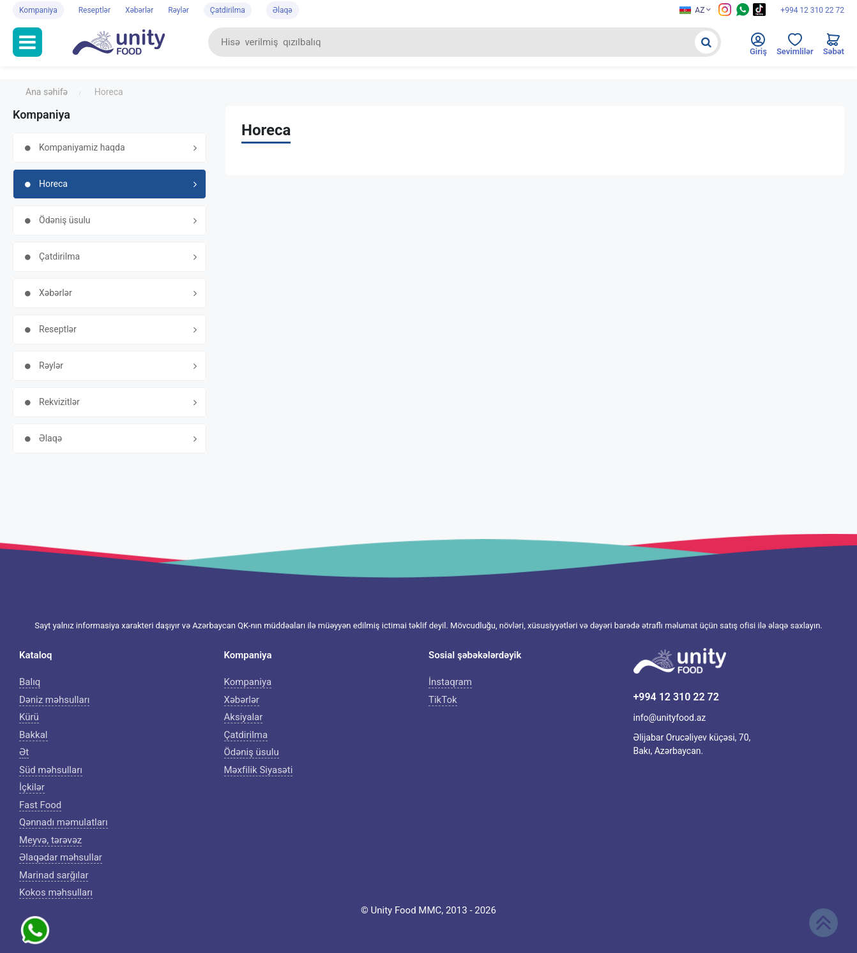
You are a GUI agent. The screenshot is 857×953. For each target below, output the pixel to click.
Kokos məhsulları (56, 892)
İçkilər (32, 787)
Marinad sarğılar (53, 875)
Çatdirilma (227, 10)
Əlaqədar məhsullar (60, 857)
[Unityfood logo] (125, 42)
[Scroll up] (823, 922)
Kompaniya (38, 10)
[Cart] (833, 47)
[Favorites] (795, 47)
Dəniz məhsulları (54, 700)
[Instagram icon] (724, 13)
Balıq (29, 682)
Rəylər (178, 10)
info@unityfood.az (669, 718)
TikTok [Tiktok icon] (442, 700)
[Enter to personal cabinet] (758, 47)
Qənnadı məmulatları (63, 822)
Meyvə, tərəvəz (50, 840)
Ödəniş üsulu (251, 752)
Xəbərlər (139, 10)
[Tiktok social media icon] (759, 13)
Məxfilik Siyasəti (258, 770)
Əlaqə (282, 10)
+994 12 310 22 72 (812, 10)
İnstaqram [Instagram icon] (450, 682)
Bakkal (33, 735)
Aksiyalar (243, 717)
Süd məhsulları (50, 770)
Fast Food (40, 805)
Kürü (29, 717)
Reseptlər (94, 10)
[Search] (706, 42)
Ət (24, 752)
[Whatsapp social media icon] (742, 13)
